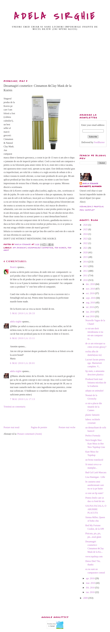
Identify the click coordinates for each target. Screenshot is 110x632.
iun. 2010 (90, 312)
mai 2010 (90, 316)
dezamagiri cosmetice (40, 247)
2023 (85, 238)
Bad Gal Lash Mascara (95, 472)
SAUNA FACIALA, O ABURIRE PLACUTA (95, 509)
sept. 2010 (91, 298)
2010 (85, 280)
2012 (85, 271)
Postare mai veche (67, 427)
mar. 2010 (91, 583)
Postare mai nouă (11, 427)
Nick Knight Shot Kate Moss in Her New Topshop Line (95, 443)
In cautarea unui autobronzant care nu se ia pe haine (94, 485)
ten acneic (60, 247)
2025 (85, 229)
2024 (85, 234)
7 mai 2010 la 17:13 (22, 399)
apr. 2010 (90, 578)
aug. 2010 (91, 302)
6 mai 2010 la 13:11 (22, 338)
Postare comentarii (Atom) (29, 434)
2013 (85, 266)
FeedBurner (99, 142)
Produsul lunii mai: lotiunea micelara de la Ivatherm (95, 382)
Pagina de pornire (39, 427)
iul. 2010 (90, 307)
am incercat (19, 247)
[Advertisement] (55, 56)
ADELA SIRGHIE (55, 16)
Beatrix (13, 267)
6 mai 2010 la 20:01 (22, 363)
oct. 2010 (90, 293)
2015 (85, 257)
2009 (85, 598)
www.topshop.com (94, 556)
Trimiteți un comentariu (14, 406)
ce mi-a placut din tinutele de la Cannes (93, 406)
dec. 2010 (90, 284)
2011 (85, 275)
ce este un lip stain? (94, 493)
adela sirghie (16, 321)
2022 (85, 243)
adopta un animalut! (94, 390)
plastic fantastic (92, 415)
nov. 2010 (91, 288)
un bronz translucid (94, 460)
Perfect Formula (92, 435)
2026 (85, 225)
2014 (85, 261)
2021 (85, 248)
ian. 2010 (90, 592)
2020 (85, 252)
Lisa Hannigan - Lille (95, 477)
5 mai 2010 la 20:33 (22, 313)
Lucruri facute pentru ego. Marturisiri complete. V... (95, 363)
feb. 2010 (90, 587)
